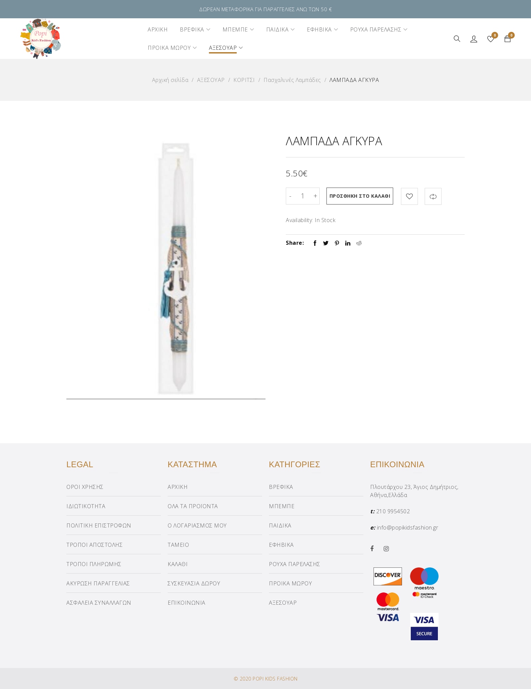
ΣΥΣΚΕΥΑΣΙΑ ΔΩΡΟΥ (194, 583)
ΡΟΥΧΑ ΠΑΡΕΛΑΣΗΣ (294, 564)
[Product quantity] (303, 196)
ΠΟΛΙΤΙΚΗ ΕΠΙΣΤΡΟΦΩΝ (98, 525)
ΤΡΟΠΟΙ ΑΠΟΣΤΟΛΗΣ (94, 544)
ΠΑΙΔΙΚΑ (280, 525)
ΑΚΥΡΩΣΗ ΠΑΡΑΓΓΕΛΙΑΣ (98, 583)
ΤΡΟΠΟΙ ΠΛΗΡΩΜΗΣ (94, 564)
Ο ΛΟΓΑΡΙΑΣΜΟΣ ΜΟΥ (197, 525)
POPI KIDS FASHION (275, 678)
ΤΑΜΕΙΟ (178, 544)
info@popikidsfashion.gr (408, 527)
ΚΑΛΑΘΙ (178, 564)
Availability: (299, 219)
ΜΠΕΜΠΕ (281, 506)
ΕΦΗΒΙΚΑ (281, 544)
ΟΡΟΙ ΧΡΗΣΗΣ (85, 487)
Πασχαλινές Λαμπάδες (292, 80)
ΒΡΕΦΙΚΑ (281, 487)
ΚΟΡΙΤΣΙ (244, 80)
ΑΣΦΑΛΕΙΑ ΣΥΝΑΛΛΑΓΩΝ (98, 602)
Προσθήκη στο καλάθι (360, 196)
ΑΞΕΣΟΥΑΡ (211, 80)
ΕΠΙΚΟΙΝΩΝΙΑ (187, 602)
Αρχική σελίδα (170, 80)
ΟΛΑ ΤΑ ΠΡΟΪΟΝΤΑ (193, 506)
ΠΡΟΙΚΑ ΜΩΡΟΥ (290, 583)
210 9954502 (393, 511)
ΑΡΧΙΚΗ (178, 487)
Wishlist (494, 36)
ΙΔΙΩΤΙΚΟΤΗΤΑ (85, 506)
